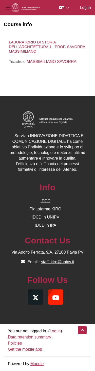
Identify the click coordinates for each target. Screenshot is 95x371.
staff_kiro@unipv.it (57, 262)
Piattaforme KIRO (45, 209)
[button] (64, 7)
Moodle (37, 364)
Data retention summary (29, 337)
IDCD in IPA (45, 225)
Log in (85, 7)
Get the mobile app (25, 349)
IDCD (45, 201)
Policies (15, 343)
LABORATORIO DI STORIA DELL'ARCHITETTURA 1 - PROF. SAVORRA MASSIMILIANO (47, 46)
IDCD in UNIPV (45, 217)
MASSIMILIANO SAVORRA (52, 61)
